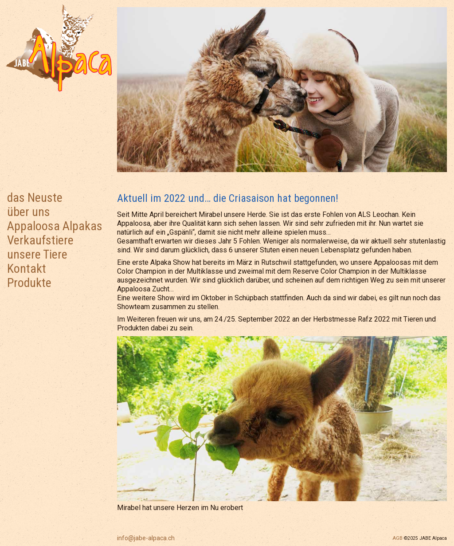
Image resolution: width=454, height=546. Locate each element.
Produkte (29, 282)
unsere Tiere (37, 254)
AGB (398, 538)
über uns (28, 211)
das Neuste (35, 197)
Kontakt (26, 268)
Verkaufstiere (40, 240)
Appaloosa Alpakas (54, 226)
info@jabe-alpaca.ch (146, 538)
